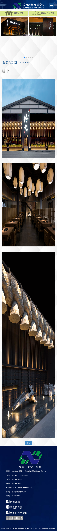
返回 (28, 443)
